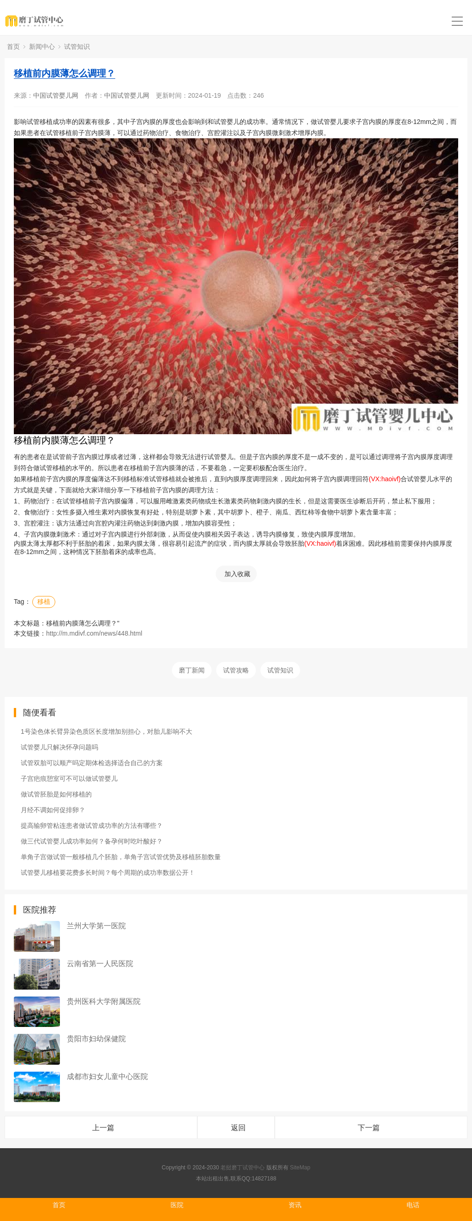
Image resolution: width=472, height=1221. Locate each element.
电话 (413, 1205)
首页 (13, 46)
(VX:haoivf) (385, 479)
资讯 (295, 1205)
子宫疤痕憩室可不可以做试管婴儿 (69, 778)
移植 (43, 601)
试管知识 (77, 46)
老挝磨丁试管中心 (242, 1167)
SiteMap (300, 1167)
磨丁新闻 (192, 670)
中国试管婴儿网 (55, 95)
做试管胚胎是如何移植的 (56, 794)
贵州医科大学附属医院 (104, 1001)
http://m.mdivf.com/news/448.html (94, 633)
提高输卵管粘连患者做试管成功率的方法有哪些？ (92, 825)
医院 (177, 1205)
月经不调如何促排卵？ (53, 810)
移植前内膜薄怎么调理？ (64, 73)
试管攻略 (236, 670)
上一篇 (103, 1128)
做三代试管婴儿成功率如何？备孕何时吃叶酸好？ (92, 841)
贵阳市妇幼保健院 (96, 1039)
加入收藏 (237, 574)
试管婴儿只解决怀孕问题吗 (59, 747)
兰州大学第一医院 (96, 926)
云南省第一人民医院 (100, 963)
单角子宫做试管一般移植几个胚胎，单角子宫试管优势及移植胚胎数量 (121, 857)
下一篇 (369, 1128)
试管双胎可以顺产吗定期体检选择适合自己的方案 (92, 763)
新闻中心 (42, 46)
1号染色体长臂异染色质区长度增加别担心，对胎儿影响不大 (106, 731)
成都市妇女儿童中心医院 (107, 1076)
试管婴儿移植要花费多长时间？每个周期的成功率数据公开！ (108, 872)
